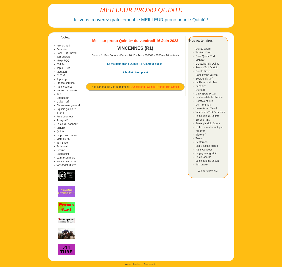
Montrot (200, 59)
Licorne (61, 150)
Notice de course (66, 161)
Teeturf (200, 138)
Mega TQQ (63, 60)
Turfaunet (62, 146)
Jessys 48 (62, 120)
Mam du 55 (63, 138)
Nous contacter (150, 264)
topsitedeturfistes (66, 165)
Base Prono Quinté (207, 74)
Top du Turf (63, 67)
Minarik (61, 127)
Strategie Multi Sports (208, 123)
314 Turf (61, 64)
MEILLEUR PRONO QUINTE (141, 10)
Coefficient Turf (204, 101)
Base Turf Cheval (67, 53)
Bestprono (201, 142)
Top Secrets (63, 56)
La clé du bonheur (67, 123)
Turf (59, 94)
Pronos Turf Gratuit (168, 86)
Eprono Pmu (203, 119)
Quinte (60, 131)
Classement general (68, 105)
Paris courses (65, 86)
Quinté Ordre (203, 48)
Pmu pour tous (65, 116)
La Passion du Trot (206, 82)
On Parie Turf (203, 104)
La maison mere (66, 157)
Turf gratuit (202, 164)
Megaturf (62, 71)
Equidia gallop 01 (67, 109)
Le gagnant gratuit (206, 153)
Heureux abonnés (67, 90)
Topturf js (62, 79)
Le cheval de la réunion (209, 97)
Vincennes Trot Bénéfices (210, 112)
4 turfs (60, 112)
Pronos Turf (63, 45)
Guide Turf (63, 101)
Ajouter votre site (208, 171)
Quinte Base (203, 71)
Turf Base (62, 142)
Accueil (128, 264)
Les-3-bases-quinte (207, 145)
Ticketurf (200, 134)
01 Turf (61, 75)
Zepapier (62, 49)
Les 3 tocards (203, 157)
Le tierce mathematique (209, 127)
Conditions (137, 264)
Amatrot (200, 130)
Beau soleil (63, 153)
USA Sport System (206, 93)
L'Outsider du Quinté (143, 86)
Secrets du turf (204, 78)
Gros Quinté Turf (205, 56)
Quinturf (200, 89)
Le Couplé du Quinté (207, 115)
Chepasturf (63, 97)
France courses (66, 82)
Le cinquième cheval (207, 160)
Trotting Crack (204, 52)
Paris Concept (204, 149)
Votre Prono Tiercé (206, 108)
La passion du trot (67, 135)
